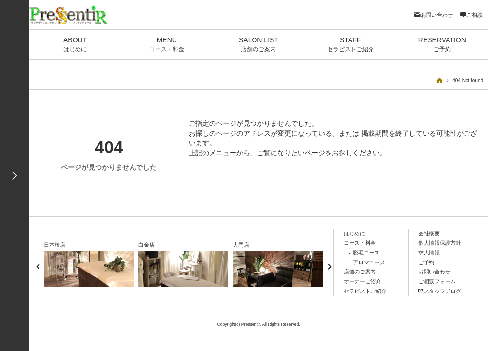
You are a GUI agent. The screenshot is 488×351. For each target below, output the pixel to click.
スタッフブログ (439, 291)
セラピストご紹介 (365, 291)
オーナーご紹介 (362, 281)
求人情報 (429, 252)
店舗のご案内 (360, 271)
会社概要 (429, 233)
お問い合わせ (433, 15)
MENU (167, 45)
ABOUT (75, 45)
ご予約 (426, 262)
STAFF (350, 45)
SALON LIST (258, 45)
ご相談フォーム (437, 281)
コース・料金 (360, 243)
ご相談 (471, 15)
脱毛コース (366, 252)
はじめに (354, 233)
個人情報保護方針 (439, 243)
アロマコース (369, 262)
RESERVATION (442, 45)
